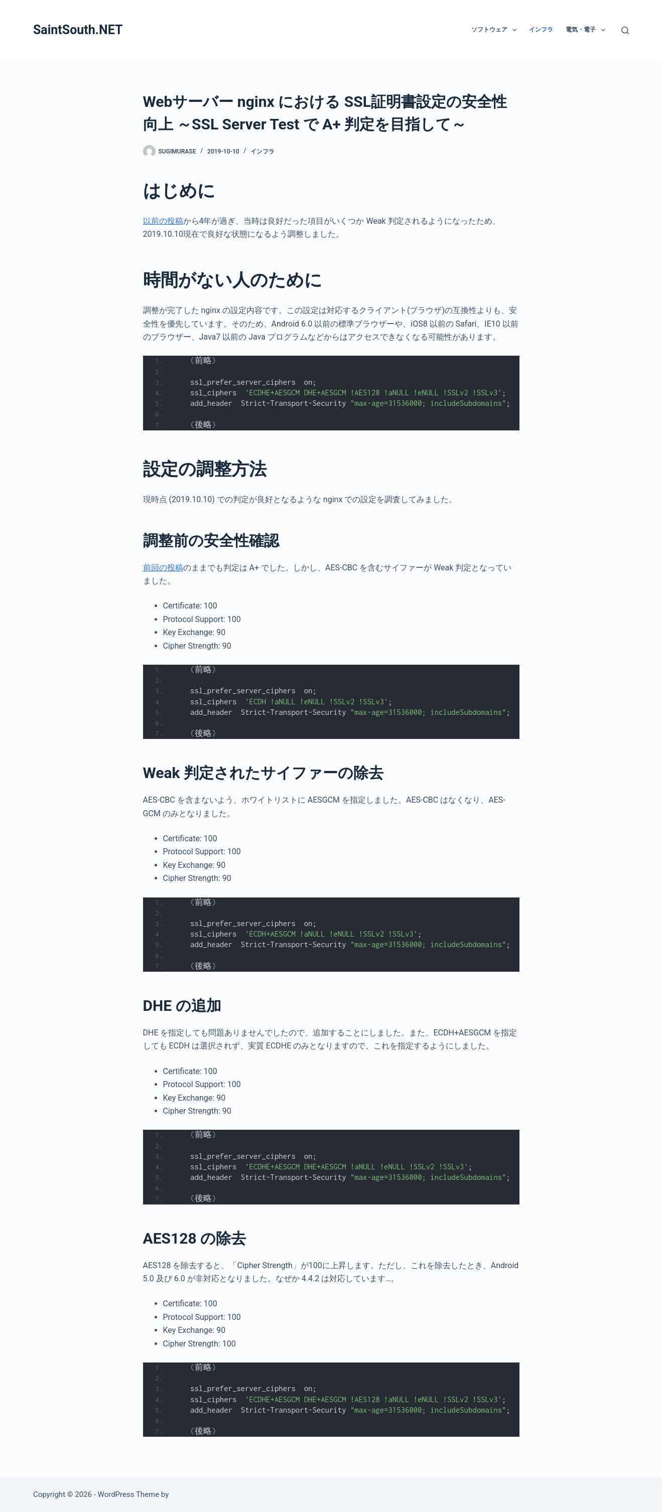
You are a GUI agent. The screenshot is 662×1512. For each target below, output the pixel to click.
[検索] (625, 30)
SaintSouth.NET (78, 30)
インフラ (541, 29)
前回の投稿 (163, 567)
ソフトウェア (495, 30)
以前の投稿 (163, 221)
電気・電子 (587, 30)
